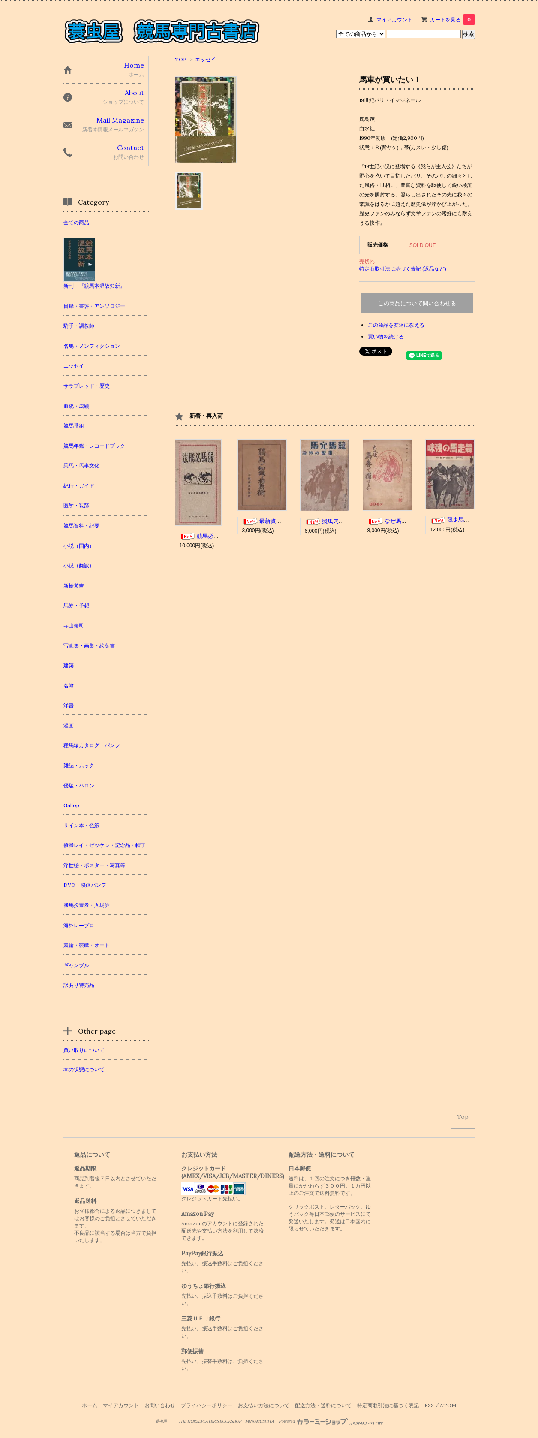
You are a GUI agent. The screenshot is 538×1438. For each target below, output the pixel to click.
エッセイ (205, 59)
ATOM (448, 1405)
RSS (429, 1405)
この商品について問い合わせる (417, 303)
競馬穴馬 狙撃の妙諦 (341, 521)
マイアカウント (394, 19)
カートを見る (452, 19)
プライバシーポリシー (206, 1405)
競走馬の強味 (455, 519)
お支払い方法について (263, 1405)
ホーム (89, 1405)
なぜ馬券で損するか (401, 521)
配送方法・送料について (323, 1405)
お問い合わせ (159, 1405)
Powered (331, 1421)
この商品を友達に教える (396, 325)
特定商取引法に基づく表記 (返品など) (402, 268)
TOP (180, 59)
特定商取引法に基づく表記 (388, 1405)
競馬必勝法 (202, 536)
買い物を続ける (386, 336)
